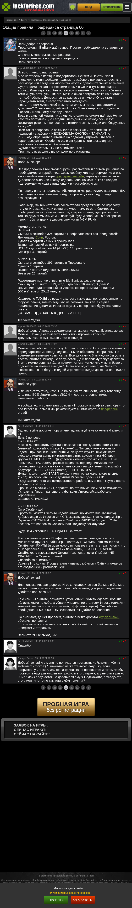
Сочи (39, 237)
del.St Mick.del (26, 426)
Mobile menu (127, 7)
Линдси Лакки (25, 658)
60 (66, 33)
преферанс (109, 409)
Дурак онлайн (109, 617)
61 (71, 33)
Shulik (21, 39)
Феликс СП (24, 157)
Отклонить (82, 899)
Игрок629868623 (27, 326)
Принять (56, 899)
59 (60, 33)
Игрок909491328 (27, 344)
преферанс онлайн (70, 176)
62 (77, 33)
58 (54, 33)
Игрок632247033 (27, 68)
